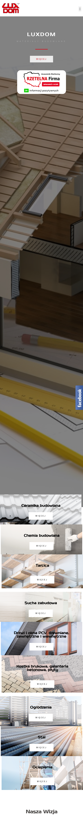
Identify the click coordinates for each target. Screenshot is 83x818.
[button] (79, 9)
